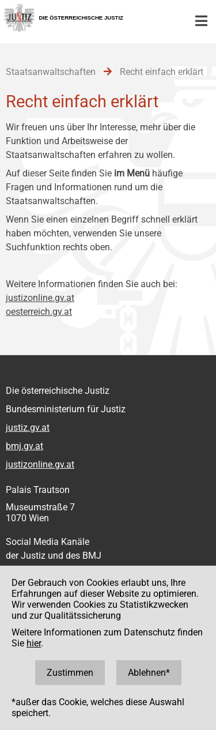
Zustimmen (70, 672)
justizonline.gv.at (40, 297)
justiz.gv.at (28, 427)
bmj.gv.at (24, 446)
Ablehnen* (149, 672)
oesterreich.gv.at (39, 311)
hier (33, 643)
